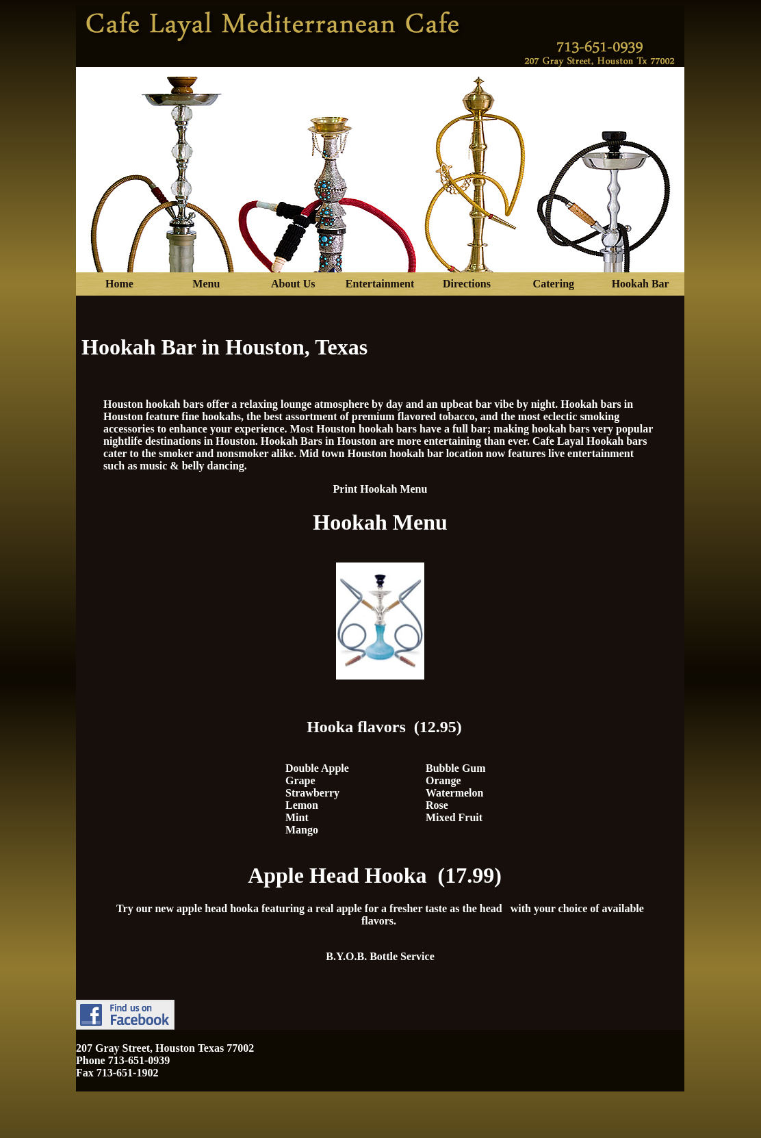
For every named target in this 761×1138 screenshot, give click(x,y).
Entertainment (380, 283)
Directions (467, 283)
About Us (293, 283)
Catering (553, 283)
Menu (206, 283)
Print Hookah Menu (380, 489)
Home (119, 283)
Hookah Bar (640, 283)
